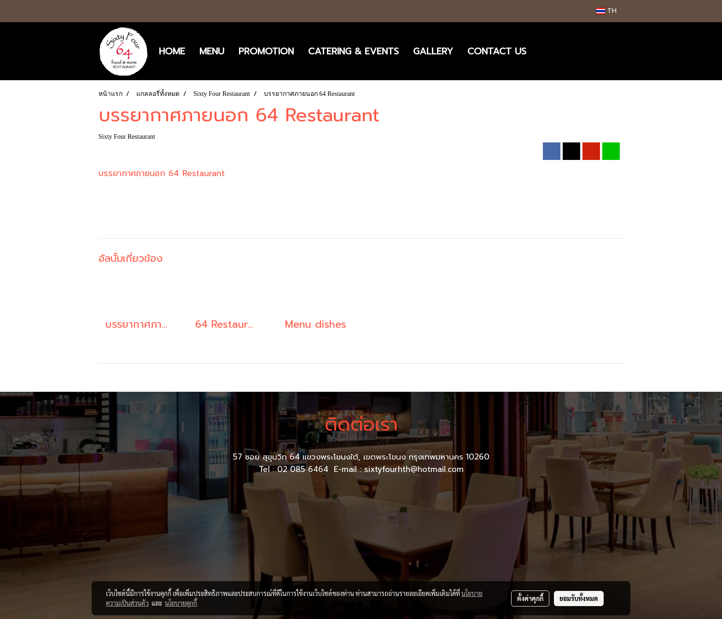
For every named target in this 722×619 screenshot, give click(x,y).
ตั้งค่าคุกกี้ (530, 598)
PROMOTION (266, 51)
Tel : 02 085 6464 (295, 469)
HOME (172, 51)
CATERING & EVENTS (353, 51)
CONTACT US (496, 51)
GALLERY (433, 51)
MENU (211, 51)
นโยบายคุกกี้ (181, 603)
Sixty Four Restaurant (127, 136)
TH (606, 11)
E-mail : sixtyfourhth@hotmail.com (399, 469)
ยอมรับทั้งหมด (578, 598)
